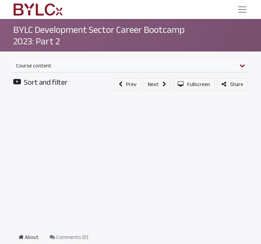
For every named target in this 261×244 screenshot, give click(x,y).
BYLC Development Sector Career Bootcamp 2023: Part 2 (99, 35)
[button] (127, 84)
